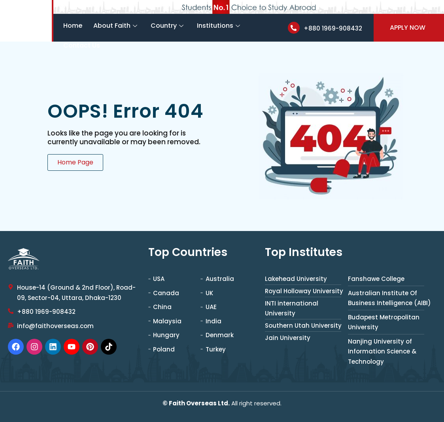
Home (72, 25)
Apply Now (407, 27)
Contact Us (81, 45)
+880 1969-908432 (333, 28)
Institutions (218, 25)
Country (167, 25)
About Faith (115, 25)
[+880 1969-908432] (294, 28)
